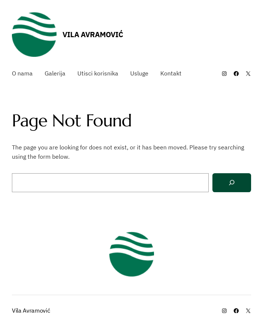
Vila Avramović (92, 34)
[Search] (231, 182)
